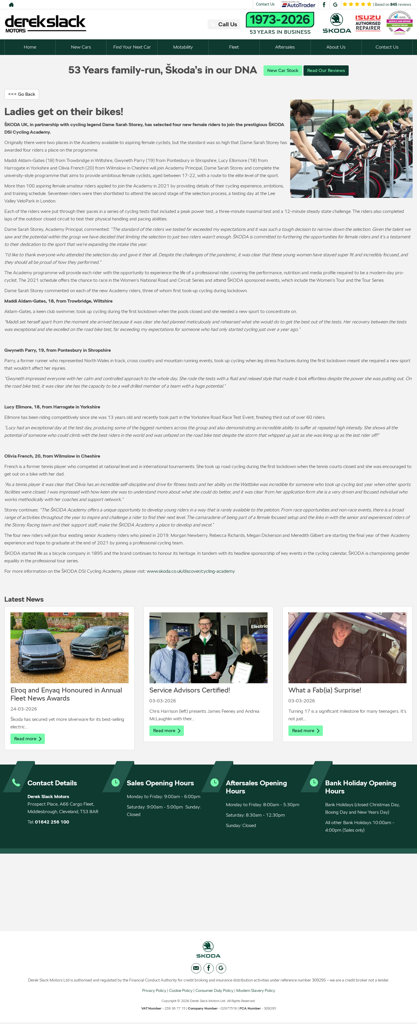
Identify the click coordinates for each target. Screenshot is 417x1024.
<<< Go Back (21, 94)
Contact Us (265, 4)
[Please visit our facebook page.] (324, 4)
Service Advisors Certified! (189, 690)
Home (30, 47)
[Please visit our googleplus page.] (335, 4)
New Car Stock (283, 70)
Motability (183, 47)
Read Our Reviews (326, 70)
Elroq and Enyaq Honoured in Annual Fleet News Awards (66, 694)
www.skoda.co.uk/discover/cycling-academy (191, 571)
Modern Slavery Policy (255, 992)
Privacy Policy (154, 992)
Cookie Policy (181, 992)
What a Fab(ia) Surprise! (324, 690)
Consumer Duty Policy (214, 992)
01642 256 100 (52, 822)
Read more (27, 739)
